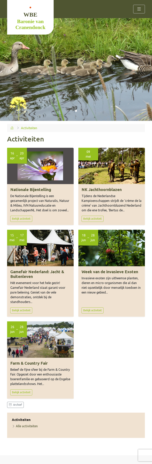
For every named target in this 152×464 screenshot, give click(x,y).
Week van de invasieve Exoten (110, 271)
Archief (15, 404)
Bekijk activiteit (21, 218)
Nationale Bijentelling (30, 189)
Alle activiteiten (25, 426)
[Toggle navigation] (139, 9)
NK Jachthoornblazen (102, 189)
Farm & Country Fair (29, 363)
